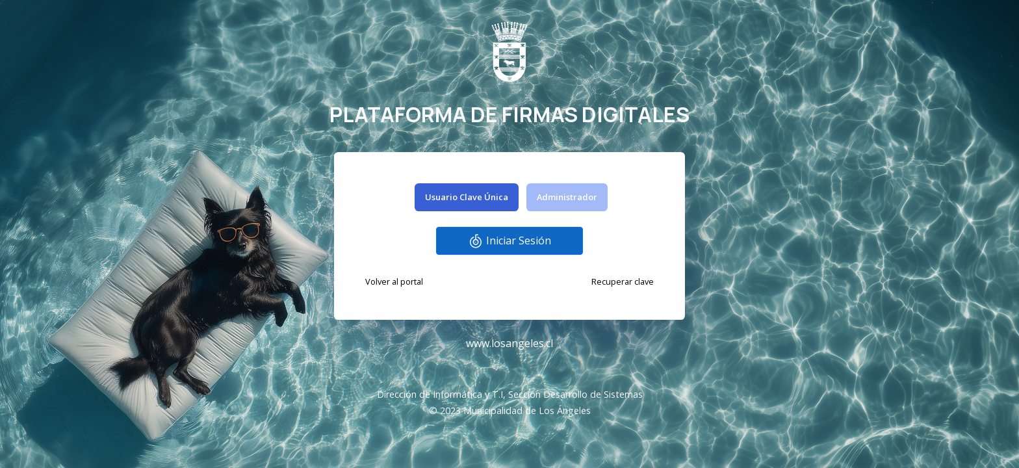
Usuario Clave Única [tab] (466, 197)
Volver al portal (394, 281)
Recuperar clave (622, 281)
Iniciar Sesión (509, 241)
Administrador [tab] (567, 197)
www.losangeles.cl (509, 343)
